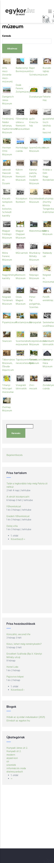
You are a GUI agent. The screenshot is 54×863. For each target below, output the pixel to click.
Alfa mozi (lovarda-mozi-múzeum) (7, 75)
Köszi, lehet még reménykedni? (24, 644)
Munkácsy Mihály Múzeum (34, 256)
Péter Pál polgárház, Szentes (35, 302)
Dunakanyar (35, 97)
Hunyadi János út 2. (17, 748)
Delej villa (12, 526)
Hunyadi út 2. (13, 751)
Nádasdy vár (47, 255)
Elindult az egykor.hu (18, 721)
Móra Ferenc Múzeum (7, 256)
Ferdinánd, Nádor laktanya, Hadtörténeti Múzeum (9, 126)
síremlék (11, 765)
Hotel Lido (12, 667)
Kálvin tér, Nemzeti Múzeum (20, 175)
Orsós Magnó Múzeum (20, 300)
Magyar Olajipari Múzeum (20, 234)
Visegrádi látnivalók (21, 387)
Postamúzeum (23, 322)
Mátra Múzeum (47, 232)
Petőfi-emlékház (48, 299)
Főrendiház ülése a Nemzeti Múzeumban (23, 124)
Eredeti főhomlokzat (18, 516)
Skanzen (7, 341)
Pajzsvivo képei (15, 677)
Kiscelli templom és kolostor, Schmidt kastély (7, 207)
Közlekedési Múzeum (36, 200)
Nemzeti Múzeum (20, 277)
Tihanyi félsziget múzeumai (8, 388)
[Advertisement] (27, 581)
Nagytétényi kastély (9, 277)
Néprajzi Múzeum (34, 277)
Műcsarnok (22, 253)
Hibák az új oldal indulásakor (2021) (25, 717)
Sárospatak (35, 322)
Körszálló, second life (18, 634)
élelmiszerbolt (14, 772)
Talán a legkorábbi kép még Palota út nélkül (27, 485)
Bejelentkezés (14, 455)
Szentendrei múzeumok (23, 343)
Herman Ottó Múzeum (7, 151)
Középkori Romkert (21, 200)
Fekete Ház (47, 98)
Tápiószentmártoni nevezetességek (26, 361)
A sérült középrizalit (17, 497)
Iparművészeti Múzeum (37, 149)
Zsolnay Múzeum (7, 409)
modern (10, 755)
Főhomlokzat (13, 506)
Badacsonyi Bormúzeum (22, 70)
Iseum (46, 148)
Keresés (6, 36)
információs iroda (16, 768)
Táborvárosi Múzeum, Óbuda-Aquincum (8, 365)
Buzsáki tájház (47, 70)
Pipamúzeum (9, 322)
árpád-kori (12, 758)
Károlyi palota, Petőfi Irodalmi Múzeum (34, 177)
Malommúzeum (37, 231)
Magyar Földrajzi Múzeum (7, 234)
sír (7, 762)
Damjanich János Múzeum (8, 100)
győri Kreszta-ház (33, 122)
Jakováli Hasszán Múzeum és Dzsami (7, 177)
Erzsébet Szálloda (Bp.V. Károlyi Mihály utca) (24, 655)
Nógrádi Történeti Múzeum (7, 300)
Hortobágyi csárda (22, 149)
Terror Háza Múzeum (47, 363)
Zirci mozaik (33, 387)
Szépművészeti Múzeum (38, 343)
